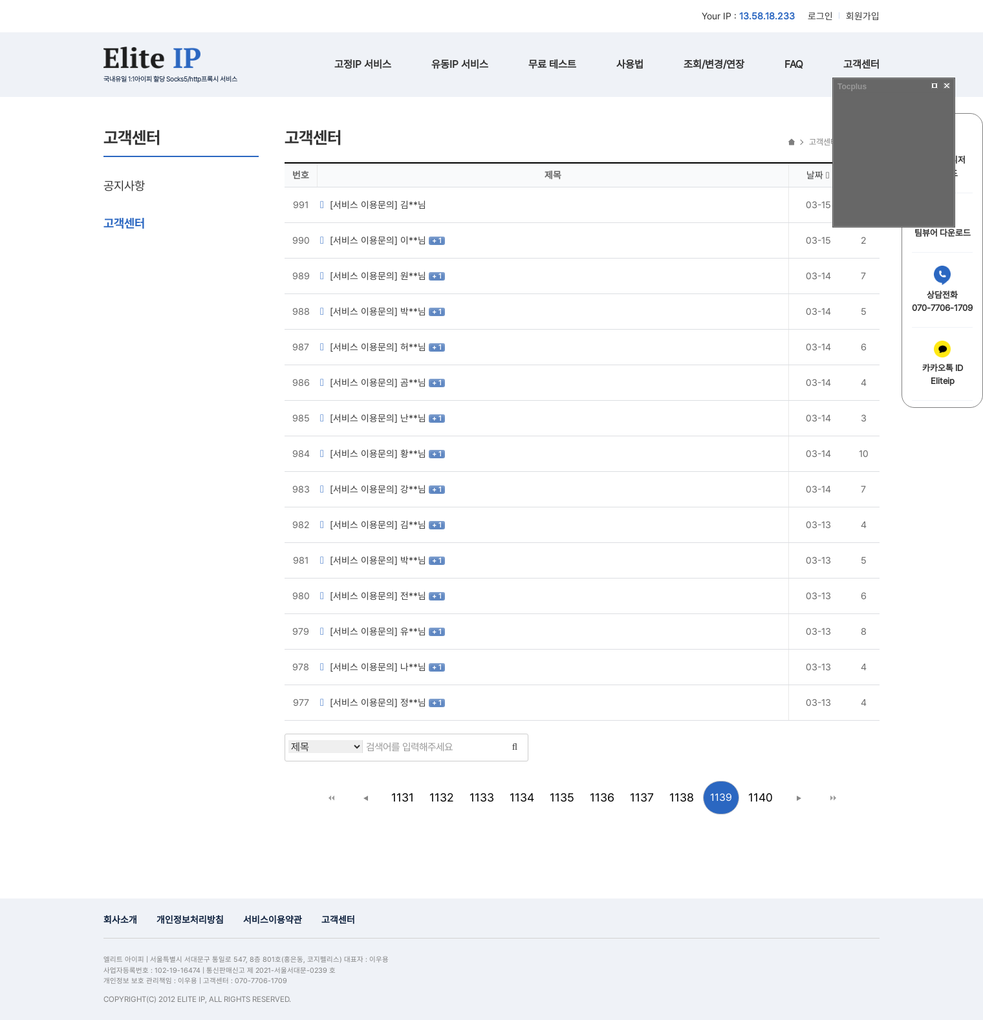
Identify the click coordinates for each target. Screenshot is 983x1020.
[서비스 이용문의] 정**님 (373, 702)
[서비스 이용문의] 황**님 (373, 453)
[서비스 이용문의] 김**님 (371, 204)
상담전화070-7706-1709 (942, 289)
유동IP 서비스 (459, 64)
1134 (522, 797)
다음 (798, 797)
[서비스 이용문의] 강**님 (373, 488)
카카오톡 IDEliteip (942, 363)
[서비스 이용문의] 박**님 (373, 311)
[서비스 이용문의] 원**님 (373, 275)
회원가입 (863, 15)
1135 (562, 797)
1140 (760, 797)
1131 (402, 797)
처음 (331, 797)
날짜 (817, 174)
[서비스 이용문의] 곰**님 (373, 382)
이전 (366, 797)
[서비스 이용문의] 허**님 (373, 346)
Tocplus (852, 86)
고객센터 (861, 64)
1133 (482, 797)
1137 (642, 797)
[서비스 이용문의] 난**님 (373, 417)
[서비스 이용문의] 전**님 (373, 595)
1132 (441, 797)
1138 (681, 797)
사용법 (629, 64)
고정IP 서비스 (362, 64)
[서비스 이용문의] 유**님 (373, 631)
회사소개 (120, 919)
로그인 (820, 15)
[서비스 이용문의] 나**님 (373, 666)
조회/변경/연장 (714, 64)
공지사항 (124, 185)
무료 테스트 (552, 64)
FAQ (793, 64)
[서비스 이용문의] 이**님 (373, 240)
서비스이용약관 (272, 919)
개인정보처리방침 (190, 919)
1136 (602, 797)
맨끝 (833, 797)
